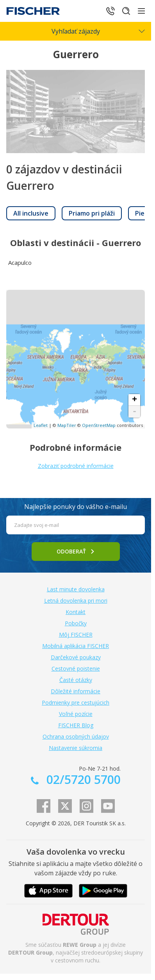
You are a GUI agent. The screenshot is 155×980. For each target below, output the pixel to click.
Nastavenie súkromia (75, 748)
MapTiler (66, 425)
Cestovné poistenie (76, 668)
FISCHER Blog (75, 725)
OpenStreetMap (99, 425)
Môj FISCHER (76, 634)
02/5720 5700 (82, 779)
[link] (30, 213)
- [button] (134, 412)
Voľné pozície (76, 714)
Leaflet (41, 425)
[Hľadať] (126, 11)
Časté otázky (75, 680)
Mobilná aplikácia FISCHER (75, 646)
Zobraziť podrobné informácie (76, 465)
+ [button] (134, 400)
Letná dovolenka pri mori (75, 600)
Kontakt (76, 612)
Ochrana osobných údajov (76, 736)
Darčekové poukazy (76, 657)
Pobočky (76, 623)
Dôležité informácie (75, 691)
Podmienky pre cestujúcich (75, 702)
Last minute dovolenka (76, 589)
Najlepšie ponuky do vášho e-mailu (75, 506)
